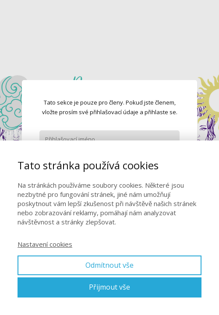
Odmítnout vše (109, 265)
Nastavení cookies (45, 244)
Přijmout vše (109, 287)
